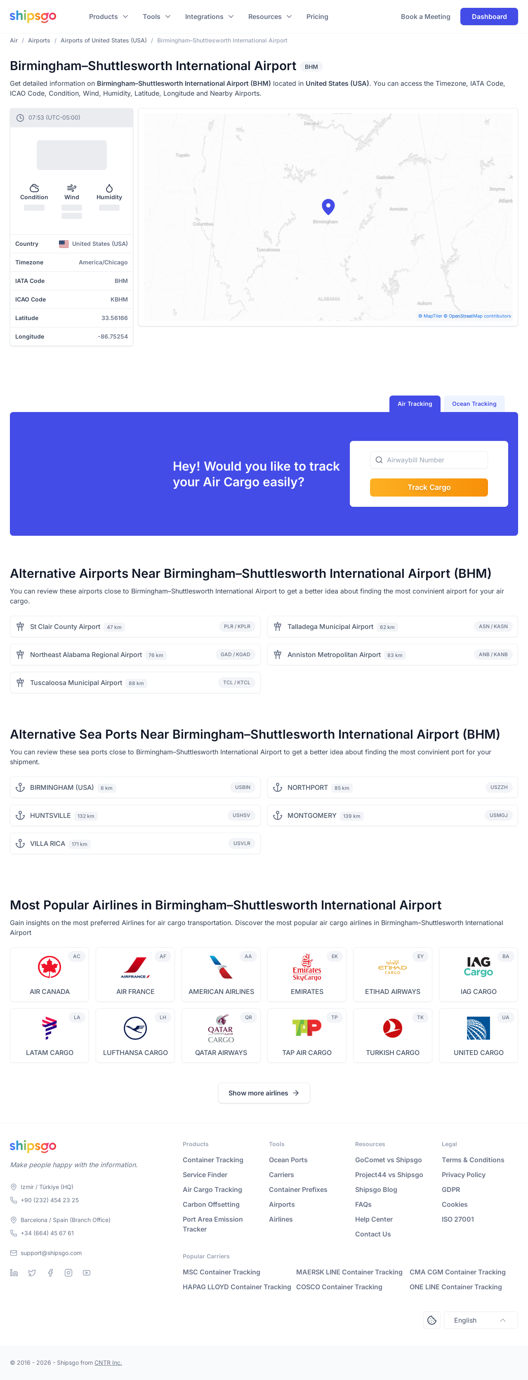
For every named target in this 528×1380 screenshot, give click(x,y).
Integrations (204, 16)
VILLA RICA (47, 843)
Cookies (455, 1204)
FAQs (363, 1204)
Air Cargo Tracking (212, 1189)
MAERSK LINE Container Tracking (349, 1272)
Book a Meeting (425, 16)
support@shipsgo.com (51, 1252)
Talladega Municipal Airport (330, 626)
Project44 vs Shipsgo (389, 1174)
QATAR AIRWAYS (221, 1052)
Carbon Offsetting (211, 1204)
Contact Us (373, 1234)
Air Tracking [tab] (415, 403)
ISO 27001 (458, 1219)
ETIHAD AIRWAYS (392, 991)
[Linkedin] (14, 1273)
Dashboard (489, 16)
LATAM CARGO (49, 1052)
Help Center (374, 1219)
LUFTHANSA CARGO (135, 1052)
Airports (282, 1204)
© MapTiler (430, 316)
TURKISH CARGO (393, 1052)
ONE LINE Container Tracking (456, 1287)
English (481, 1320)
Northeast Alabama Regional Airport (86, 654)
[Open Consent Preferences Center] (432, 1320)
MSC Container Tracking (221, 1272)
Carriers (281, 1174)
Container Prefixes (298, 1189)
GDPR (451, 1189)
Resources (265, 16)
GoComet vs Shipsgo (388, 1160)
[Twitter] (32, 1273)
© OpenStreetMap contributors (477, 316)
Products (103, 16)
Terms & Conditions (473, 1160)
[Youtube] (86, 1273)
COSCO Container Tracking (339, 1287)
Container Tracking (213, 1160)
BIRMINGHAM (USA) (62, 787)
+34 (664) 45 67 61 (47, 1232)
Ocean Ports (288, 1160)
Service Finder (205, 1174)
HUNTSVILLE (50, 815)
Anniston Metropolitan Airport (334, 654)
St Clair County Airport (65, 626)
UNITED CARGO (479, 1052)
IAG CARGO (479, 991)
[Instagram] (68, 1273)
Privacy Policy (464, 1174)
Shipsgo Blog (376, 1189)
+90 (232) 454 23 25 (50, 1199)
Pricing (317, 16)
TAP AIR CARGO (307, 1052)
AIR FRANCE (135, 991)
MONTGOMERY (312, 815)
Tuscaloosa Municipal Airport (76, 682)
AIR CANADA (50, 991)
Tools (151, 16)
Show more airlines (264, 1093)
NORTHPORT (308, 787)
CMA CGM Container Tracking (458, 1272)
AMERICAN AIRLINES (221, 991)
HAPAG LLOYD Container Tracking (237, 1287)
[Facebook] (50, 1273)
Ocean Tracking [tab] (474, 403)
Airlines (281, 1219)
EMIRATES (307, 991)
